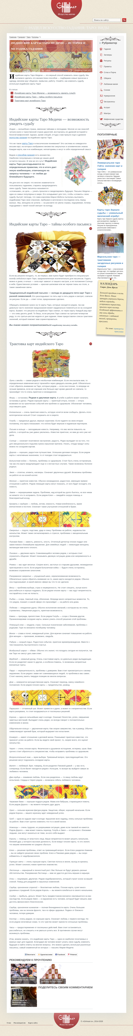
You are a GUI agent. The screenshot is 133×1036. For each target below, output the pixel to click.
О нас (9, 1023)
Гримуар (12, 37)
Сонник (105, 90)
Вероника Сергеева (59, 70)
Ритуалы (105, 61)
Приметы (106, 67)
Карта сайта (33, 1023)
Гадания (21, 37)
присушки (118, 331)
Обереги (105, 78)
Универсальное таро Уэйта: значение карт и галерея (109, 166)
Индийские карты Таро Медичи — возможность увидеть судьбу (45, 93)
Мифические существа (111, 119)
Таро (28, 37)
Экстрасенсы (107, 102)
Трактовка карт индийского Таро (30, 101)
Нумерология (107, 96)
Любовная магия (109, 84)
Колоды (35, 37)
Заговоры (106, 55)
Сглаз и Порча (107, 72)
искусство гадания (18, 137)
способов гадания (26, 155)
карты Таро (27, 143)
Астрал (105, 107)
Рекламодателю (20, 1023)
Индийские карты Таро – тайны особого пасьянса (38, 97)
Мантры (105, 113)
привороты (119, 328)
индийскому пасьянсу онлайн (64, 325)
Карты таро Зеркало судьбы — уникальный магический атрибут (110, 213)
